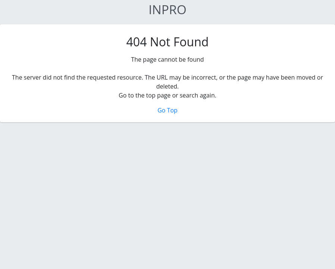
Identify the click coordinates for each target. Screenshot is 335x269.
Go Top (167, 110)
